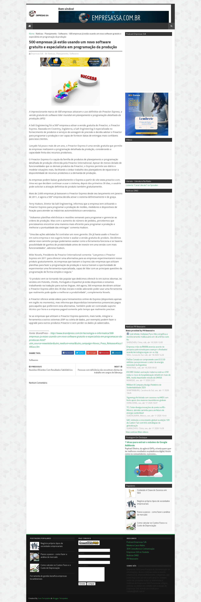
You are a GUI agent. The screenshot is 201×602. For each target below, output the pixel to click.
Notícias (39, 33)
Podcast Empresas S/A (136, 542)
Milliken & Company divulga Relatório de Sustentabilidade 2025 (144, 386)
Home (31, 33)
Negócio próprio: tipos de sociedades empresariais (153, 502)
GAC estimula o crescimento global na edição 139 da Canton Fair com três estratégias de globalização (148, 423)
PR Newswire (132, 558)
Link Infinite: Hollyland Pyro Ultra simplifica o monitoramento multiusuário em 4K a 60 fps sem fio (148, 337)
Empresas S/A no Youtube (138, 552)
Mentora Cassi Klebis (136, 545)
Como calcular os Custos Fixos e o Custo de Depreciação (152, 524)
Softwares (62, 33)
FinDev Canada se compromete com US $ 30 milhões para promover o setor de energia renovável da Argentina (146, 362)
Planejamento (51, 33)
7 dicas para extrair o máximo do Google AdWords (146, 443)
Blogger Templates (60, 598)
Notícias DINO (133, 555)
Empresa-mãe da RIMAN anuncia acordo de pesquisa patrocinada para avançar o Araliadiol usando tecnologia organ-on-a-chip (147, 349)
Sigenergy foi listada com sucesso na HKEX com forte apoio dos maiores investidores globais (147, 399)
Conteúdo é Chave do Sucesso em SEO (152, 491)
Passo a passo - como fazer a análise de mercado (153, 513)
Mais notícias (131, 431)
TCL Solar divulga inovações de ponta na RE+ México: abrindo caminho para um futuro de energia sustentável (146, 410)
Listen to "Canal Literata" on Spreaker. (142, 185)
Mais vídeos (143, 431)
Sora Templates (44, 598)
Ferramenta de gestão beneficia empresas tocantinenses (48, 577)
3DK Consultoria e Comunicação (140, 548)
